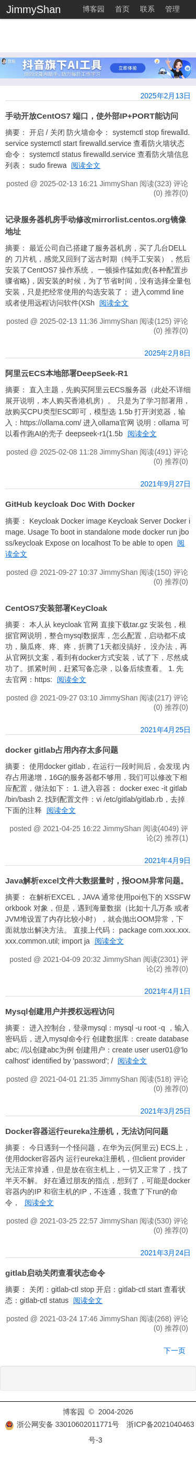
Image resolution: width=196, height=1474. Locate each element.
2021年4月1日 (167, 991)
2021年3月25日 (165, 1111)
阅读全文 (85, 165)
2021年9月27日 (165, 484)
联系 (147, 9)
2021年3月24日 (165, 1253)
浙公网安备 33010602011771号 (62, 1424)
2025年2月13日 (165, 96)
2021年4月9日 (167, 860)
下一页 (175, 1350)
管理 (172, 9)
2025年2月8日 (167, 353)
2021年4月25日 (165, 729)
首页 (122, 9)
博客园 (94, 9)
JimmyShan (33, 9)
